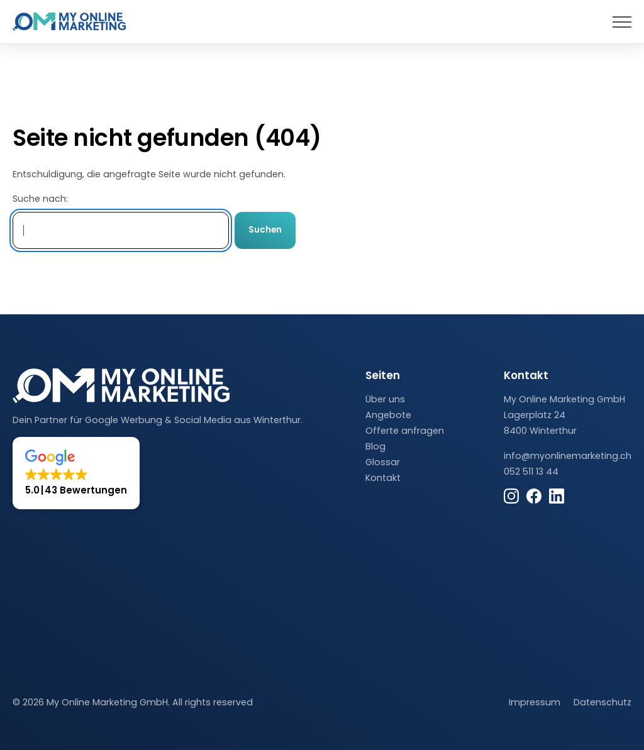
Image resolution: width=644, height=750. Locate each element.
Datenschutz (602, 702)
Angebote (388, 415)
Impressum (534, 702)
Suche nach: (40, 198)
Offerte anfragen (404, 430)
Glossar (382, 462)
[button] (76, 473)
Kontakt (383, 478)
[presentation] (622, 22)
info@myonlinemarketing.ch (567, 455)
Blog (375, 446)
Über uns (385, 399)
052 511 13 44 (531, 471)
